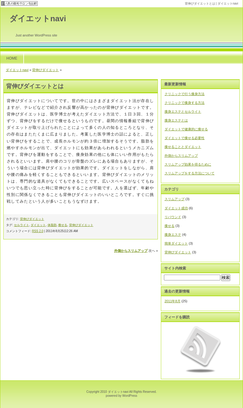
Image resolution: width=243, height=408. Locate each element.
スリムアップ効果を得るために (188, 164)
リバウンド (173, 217)
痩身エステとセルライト (183, 111)
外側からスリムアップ (131, 250)
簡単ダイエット (176, 243)
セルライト (21, 225)
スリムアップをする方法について (190, 173)
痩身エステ (173, 234)
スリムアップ (175, 199)
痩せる (62, 225)
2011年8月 (173, 301)
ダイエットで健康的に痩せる (186, 129)
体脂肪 (52, 225)
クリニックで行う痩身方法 (185, 94)
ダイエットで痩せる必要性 (185, 138)
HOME (11, 58)
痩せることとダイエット (183, 147)
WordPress (129, 395)
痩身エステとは (176, 120)
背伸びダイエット (45, 70)
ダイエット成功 (176, 208)
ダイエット (38, 225)
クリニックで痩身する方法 (185, 103)
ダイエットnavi (37, 18)
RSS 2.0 (37, 231)
